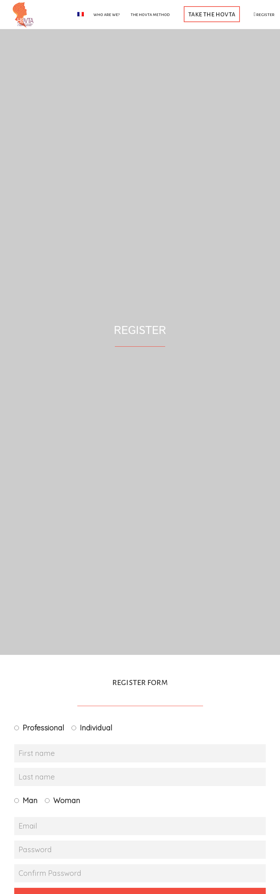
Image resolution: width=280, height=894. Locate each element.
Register (264, 14)
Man (30, 800)
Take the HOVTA (212, 14)
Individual (96, 727)
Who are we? (106, 14)
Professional (43, 727)
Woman (66, 800)
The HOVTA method (150, 14)
